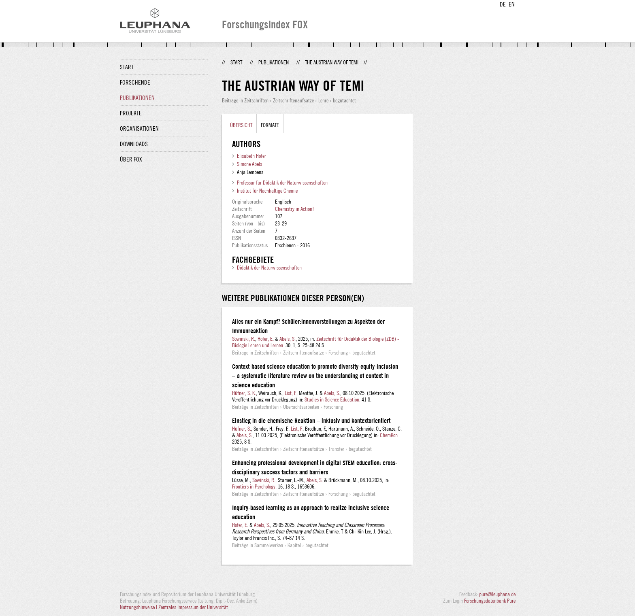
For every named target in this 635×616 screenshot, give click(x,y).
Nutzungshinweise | (139, 607)
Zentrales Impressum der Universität (193, 607)
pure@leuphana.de (497, 594)
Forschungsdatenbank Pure (490, 600)
